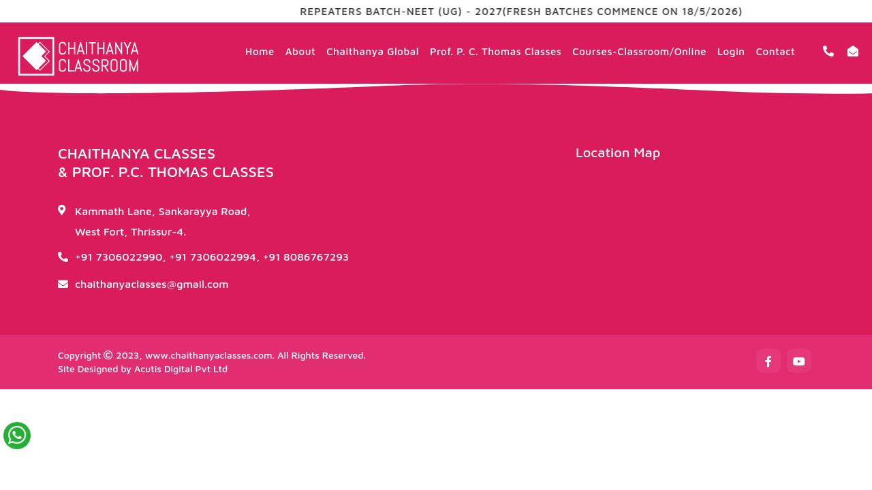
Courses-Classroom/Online (639, 51)
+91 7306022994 (212, 256)
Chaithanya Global (372, 51)
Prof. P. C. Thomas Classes (495, 51)
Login (731, 51)
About (300, 51)
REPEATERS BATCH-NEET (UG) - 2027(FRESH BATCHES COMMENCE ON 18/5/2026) (532, 11)
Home (260, 51)
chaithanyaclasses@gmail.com (152, 284)
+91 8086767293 (306, 256)
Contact (776, 51)
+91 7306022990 (118, 256)
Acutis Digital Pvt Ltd (181, 368)
